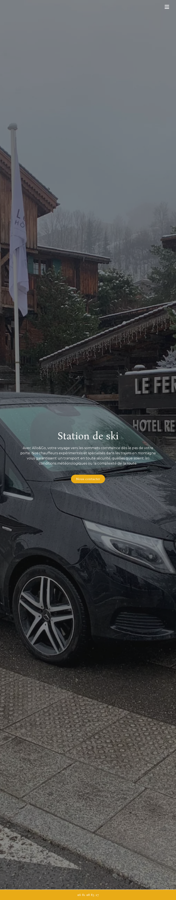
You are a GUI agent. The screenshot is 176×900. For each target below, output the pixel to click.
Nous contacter (88, 479)
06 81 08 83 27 (88, 895)
